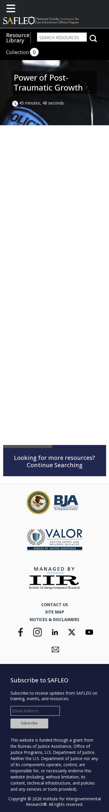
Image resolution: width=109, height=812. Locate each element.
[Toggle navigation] (11, 8)
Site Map (54, 612)
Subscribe (29, 723)
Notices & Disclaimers (54, 619)
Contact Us (54, 604)
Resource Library (18, 38)
